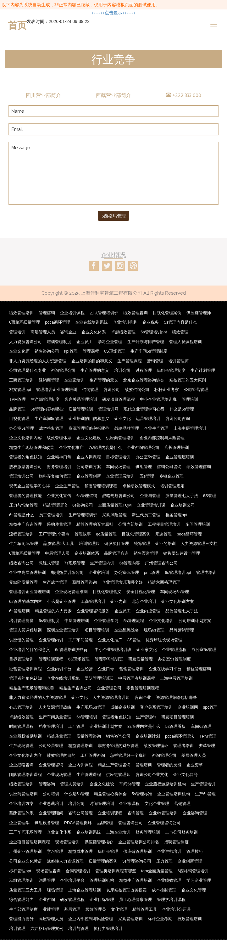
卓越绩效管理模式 (138, 486)
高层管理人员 (42, 332)
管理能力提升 (21, 918)
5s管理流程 (134, 620)
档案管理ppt (20, 390)
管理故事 (83, 534)
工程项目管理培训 (164, 524)
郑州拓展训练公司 (67, 572)
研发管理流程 (72, 899)
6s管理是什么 (21, 514)
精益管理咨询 (198, 668)
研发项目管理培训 (177, 717)
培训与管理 (78, 928)
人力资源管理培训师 (111, 697)
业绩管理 (51, 909)
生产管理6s (146, 717)
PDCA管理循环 (78, 822)
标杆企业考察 (166, 390)
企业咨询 (47, 899)
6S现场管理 (114, 351)
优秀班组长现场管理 (164, 639)
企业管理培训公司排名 (138, 842)
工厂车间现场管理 (25, 832)
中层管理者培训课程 (136, 678)
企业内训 (118, 601)
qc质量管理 (106, 534)
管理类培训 (206, 572)
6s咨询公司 (82, 505)
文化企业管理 (157, 803)
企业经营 (84, 668)
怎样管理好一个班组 (128, 755)
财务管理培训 (59, 466)
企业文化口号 (185, 774)
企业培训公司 (182, 505)
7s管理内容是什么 (105, 447)
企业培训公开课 (176, 909)
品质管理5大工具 (58, 543)
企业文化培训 (161, 620)
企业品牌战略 (126, 630)
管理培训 (17, 332)
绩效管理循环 (156, 745)
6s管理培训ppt (154, 332)
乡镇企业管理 (171, 476)
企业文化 (122, 418)
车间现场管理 (118, 466)
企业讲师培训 (169, 851)
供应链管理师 (198, 312)
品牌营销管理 (181, 630)
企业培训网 (188, 707)
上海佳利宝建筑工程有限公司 (111, 293)
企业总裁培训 (51, 803)
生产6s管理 (205, 793)
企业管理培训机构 (173, 793)
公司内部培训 (130, 524)
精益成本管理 (80, 851)
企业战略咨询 (21, 764)
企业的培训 (165, 543)
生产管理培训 (203, 784)
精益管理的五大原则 (187, 380)
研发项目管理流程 (118, 399)
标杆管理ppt (20, 871)
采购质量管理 (59, 524)
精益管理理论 (55, 505)
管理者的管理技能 (25, 495)
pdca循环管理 (57, 322)
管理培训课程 (51, 659)
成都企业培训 (122, 707)
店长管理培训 (176, 447)
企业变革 (194, 764)
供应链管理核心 (99, 842)
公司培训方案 (88, 466)
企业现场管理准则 (71, 591)
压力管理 (164, 861)
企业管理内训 (51, 639)
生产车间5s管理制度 (149, 351)
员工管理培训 (51, 514)
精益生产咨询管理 (25, 524)
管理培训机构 (102, 880)
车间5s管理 (129, 784)
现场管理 (55, 890)
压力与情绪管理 (23, 505)
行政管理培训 (189, 918)
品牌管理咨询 (116, 553)
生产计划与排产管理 (145, 341)
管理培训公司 (21, 476)
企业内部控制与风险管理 (162, 437)
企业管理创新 (88, 476)
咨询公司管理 (80, 813)
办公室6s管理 (126, 572)
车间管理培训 (197, 524)
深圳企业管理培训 (63, 630)
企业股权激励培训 (25, 736)
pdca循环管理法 (179, 736)
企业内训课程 (88, 457)
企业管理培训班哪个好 (122, 582)
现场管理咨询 (48, 871)
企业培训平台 (72, 880)
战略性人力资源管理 (65, 861)
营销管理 (155, 361)
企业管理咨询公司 (164, 822)
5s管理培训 (86, 717)
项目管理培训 (97, 630)
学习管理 (55, 851)
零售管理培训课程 (142, 688)
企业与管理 (150, 495)
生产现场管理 (21, 745)
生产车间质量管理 (55, 717)
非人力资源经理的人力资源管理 (37, 361)
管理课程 (91, 351)
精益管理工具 (144, 909)
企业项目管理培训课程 (29, 842)
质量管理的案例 (103, 861)
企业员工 (84, 341)
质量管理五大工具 (25, 890)
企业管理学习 (106, 620)
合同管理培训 (78, 871)
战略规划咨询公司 (118, 495)
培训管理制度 (59, 341)
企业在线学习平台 (165, 668)
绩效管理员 (96, 909)
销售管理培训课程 (101, 486)
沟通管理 (47, 880)
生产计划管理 (203, 370)
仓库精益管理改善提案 (126, 890)
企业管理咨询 (51, 764)
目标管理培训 (118, 457)
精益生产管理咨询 (114, 764)
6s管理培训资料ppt (72, 649)
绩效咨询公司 (137, 390)
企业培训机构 (125, 322)
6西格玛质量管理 (24, 322)
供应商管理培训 (120, 437)
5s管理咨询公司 (136, 861)
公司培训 (51, 793)
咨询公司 (111, 390)
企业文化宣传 (59, 495)
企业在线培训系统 (91, 322)
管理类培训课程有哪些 (115, 871)
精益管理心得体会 (110, 793)
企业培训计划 (148, 736)
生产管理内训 (102, 563)
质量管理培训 (81, 409)
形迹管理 (163, 534)
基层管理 (72, 909)
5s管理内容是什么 (180, 322)
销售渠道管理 (146, 553)
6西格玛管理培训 (193, 871)
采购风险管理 (114, 514)
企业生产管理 (156, 428)
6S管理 (209, 495)
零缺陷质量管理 (23, 582)
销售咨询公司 (47, 351)
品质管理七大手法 (181, 611)
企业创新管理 (190, 861)
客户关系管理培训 (80, 399)
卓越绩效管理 (123, 332)
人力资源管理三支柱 (199, 543)
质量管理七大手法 (181, 495)
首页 (17, 25)
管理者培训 (183, 745)
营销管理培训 (131, 668)
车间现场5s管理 (174, 591)
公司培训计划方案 (195, 620)
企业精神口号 (59, 457)
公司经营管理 (196, 390)
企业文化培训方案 (177, 601)
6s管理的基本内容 (25, 601)
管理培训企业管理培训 (56, 390)
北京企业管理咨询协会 (143, 380)
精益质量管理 (59, 736)
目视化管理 (19, 418)
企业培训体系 (87, 553)
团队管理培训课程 (25, 774)
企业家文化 (146, 649)
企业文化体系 (93, 332)
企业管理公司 (109, 688)
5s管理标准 (142, 793)
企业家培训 (74, 380)
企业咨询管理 (195, 813)
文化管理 (119, 909)
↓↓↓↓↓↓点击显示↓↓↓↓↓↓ (113, 12)
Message (113, 173)
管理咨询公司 (130, 822)
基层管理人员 (193, 755)
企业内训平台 (59, 668)
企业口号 (106, 668)
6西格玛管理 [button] (114, 215)
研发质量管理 (140, 659)
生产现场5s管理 (90, 707)
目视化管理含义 (107, 591)
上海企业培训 (118, 832)
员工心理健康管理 (135, 899)
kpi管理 (71, 351)
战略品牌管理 (126, 428)
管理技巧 (194, 851)
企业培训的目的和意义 (91, 361)
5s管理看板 (175, 726)
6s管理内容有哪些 (47, 409)
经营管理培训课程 (25, 668)
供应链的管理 (21, 639)
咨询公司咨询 (177, 418)
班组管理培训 (21, 880)
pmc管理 (152, 572)
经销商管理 (49, 380)
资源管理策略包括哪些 (89, 428)
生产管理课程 (129, 361)
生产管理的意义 (94, 370)
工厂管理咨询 (92, 755)
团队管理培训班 (104, 312)
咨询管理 (90, 390)
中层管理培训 (76, 620)
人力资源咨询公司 (25, 341)
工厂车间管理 (80, 639)
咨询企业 (68, 332)
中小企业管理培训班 (158, 399)
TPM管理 (17, 399)
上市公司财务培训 (181, 832)
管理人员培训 (72, 784)
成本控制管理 (51, 428)
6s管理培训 (19, 611)
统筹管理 (142, 543)
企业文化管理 (193, 890)
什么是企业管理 (61, 601)
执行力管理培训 (108, 928)
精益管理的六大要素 (53, 611)
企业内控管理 (148, 611)
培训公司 (122, 370)
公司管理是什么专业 (27, 370)
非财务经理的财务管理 (118, 745)
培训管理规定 (172, 486)
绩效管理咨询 (135, 312)
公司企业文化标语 (25, 861)
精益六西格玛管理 (164, 582)
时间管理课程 (21, 726)
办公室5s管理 (21, 428)
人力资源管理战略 (55, 707)
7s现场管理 (74, 563)
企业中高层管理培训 (27, 572)
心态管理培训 (21, 707)
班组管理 (144, 466)
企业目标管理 (102, 899)
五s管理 (147, 476)
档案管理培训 (51, 726)
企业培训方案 (21, 803)
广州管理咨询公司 (161, 563)
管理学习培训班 (109, 659)
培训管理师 (178, 361)
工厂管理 (76, 726)
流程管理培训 (21, 534)
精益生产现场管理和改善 (31, 447)
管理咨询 (47, 312)
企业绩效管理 (169, 880)
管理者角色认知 (116, 717)
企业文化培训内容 (25, 437)
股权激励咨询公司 (25, 466)
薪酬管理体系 (21, 813)
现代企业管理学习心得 (144, 409)
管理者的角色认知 (25, 457)
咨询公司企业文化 (152, 774)
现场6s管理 (154, 630)
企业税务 (150, 322)
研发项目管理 (116, 543)
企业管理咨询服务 (93, 611)
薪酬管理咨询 (84, 582)
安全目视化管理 (140, 591)
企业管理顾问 (51, 813)
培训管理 (17, 928)
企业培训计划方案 (106, 726)
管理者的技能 (169, 764)
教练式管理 (49, 563)
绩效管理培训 (21, 312)
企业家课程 (129, 803)
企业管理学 (19, 822)
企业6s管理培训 (163, 813)
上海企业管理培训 (84, 890)
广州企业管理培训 (25, 851)
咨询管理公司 (63, 370)
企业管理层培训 (179, 457)
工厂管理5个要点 (54, 534)
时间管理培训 (102, 803)
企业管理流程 (174, 649)
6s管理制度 (49, 620)
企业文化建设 (88, 437)
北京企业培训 (144, 601)
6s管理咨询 (86, 495)
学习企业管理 (110, 341)
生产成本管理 (55, 582)
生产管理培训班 (83, 514)
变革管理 (207, 745)
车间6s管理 (201, 726)
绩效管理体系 (59, 437)
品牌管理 (17, 409)
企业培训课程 (72, 312)
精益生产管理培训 (135, 880)
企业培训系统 (88, 832)
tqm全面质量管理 (157, 871)
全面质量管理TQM (115, 505)
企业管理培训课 (151, 505)
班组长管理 (108, 851)
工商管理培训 (21, 380)
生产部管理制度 (45, 399)
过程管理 (144, 370)
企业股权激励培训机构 (165, 784)
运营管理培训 (148, 418)
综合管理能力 (21, 899)
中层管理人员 (57, 553)
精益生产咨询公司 (75, 688)
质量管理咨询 (88, 736)
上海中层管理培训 (190, 428)
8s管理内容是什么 (143, 726)
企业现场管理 (59, 774)
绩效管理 (180, 332)
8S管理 (134, 639)
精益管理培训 (80, 745)
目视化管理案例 (167, 312)
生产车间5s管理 (49, 418)
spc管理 (210, 707)
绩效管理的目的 (61, 755)
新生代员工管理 (146, 514)
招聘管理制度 (176, 842)
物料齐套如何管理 (55, 476)
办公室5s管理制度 (174, 659)
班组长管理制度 (171, 370)
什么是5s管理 (181, 409)
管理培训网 (108, 409)
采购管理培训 (130, 918)
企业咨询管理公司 (143, 447)
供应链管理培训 (137, 851)
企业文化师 (19, 351)
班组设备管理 (47, 822)
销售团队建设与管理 (181, 553)
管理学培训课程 (171, 899)
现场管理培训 (67, 842)
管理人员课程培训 (185, 341)
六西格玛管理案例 (46, 928)
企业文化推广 (71, 447)
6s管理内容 (129, 563)
